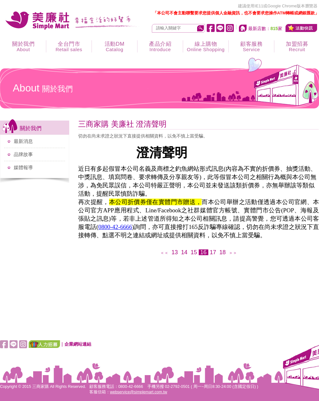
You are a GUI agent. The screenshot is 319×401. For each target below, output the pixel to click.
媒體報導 (23, 167)
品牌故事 (23, 154)
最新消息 (23, 141)
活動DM (114, 46)
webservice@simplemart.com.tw (138, 392)
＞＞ (233, 252)
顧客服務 (251, 46)
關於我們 (23, 46)
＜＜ (164, 252)
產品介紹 (160, 46)
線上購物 (205, 46)
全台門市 (69, 46)
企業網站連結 (77, 344)
